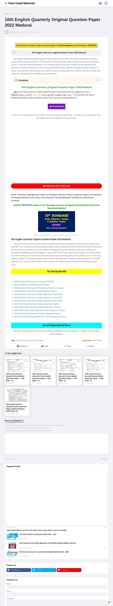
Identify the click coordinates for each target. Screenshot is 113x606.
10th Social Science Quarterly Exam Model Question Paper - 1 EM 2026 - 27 (41, 377)
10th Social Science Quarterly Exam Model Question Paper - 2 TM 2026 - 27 (68, 377)
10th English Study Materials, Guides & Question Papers (37, 307)
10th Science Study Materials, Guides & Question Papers (37, 313)
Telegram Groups (75, 249)
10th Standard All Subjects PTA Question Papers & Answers (39, 288)
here (94, 115)
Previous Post (11, 459)
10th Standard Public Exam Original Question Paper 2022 (38, 300)
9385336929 (92, 45)
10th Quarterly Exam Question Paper (22, 14)
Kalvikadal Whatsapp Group (52, 249)
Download (56, 106)
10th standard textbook (29, 62)
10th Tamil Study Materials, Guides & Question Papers (36, 304)
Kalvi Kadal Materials (21, 3)
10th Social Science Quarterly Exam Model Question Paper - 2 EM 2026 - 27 (94, 377)
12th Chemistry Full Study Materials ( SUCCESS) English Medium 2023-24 (47, 543)
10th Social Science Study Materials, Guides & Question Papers (40, 316)
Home (7, 14)
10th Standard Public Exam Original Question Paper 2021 (38, 297)
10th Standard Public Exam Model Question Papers (36, 291)
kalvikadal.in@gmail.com (66, 45)
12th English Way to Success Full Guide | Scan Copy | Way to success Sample (36, 530)
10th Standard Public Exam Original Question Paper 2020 (38, 294)
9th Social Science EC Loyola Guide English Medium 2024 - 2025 (44, 552)
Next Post (103, 459)
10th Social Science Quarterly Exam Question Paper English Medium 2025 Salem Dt (16, 407)
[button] (6, 3)
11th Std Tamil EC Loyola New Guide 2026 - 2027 (38, 534)
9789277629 (26, 205)
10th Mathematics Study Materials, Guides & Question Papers (39, 310)
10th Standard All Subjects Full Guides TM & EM (34, 281)
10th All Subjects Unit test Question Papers (32, 285)
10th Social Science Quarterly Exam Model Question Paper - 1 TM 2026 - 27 (15, 377)
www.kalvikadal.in (70, 331)
